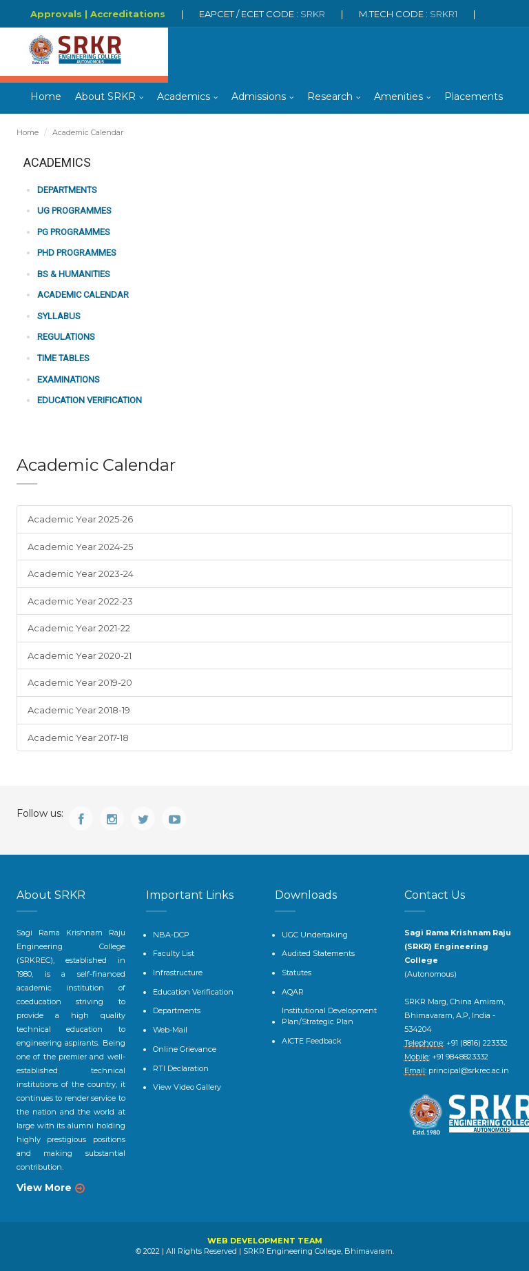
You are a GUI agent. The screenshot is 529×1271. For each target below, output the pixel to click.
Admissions (258, 96)
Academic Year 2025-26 (80, 519)
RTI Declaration (181, 1068)
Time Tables (63, 358)
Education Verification (89, 400)
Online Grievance (184, 1049)
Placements (473, 96)
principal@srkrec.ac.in (468, 1070)
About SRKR (105, 96)
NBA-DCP (171, 934)
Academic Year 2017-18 (78, 737)
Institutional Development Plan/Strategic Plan (329, 1016)
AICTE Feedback (312, 1041)
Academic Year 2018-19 (79, 709)
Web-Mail (170, 1030)
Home (45, 96)
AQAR (293, 992)
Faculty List (173, 953)
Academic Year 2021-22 (79, 627)
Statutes (296, 972)
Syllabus (59, 316)
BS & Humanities (73, 274)
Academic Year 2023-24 (81, 573)
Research (330, 96)
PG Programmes (73, 232)
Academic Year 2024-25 (80, 546)
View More (44, 1187)
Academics (183, 96)
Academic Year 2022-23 (80, 601)
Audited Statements (318, 953)
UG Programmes (74, 210)
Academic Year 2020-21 (80, 655)
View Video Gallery (187, 1087)
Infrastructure (178, 972)
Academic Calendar (83, 294)
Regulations (66, 337)
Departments (67, 190)
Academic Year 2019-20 (80, 682)
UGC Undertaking (315, 934)
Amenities (398, 96)
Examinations (68, 379)
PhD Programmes (76, 252)
